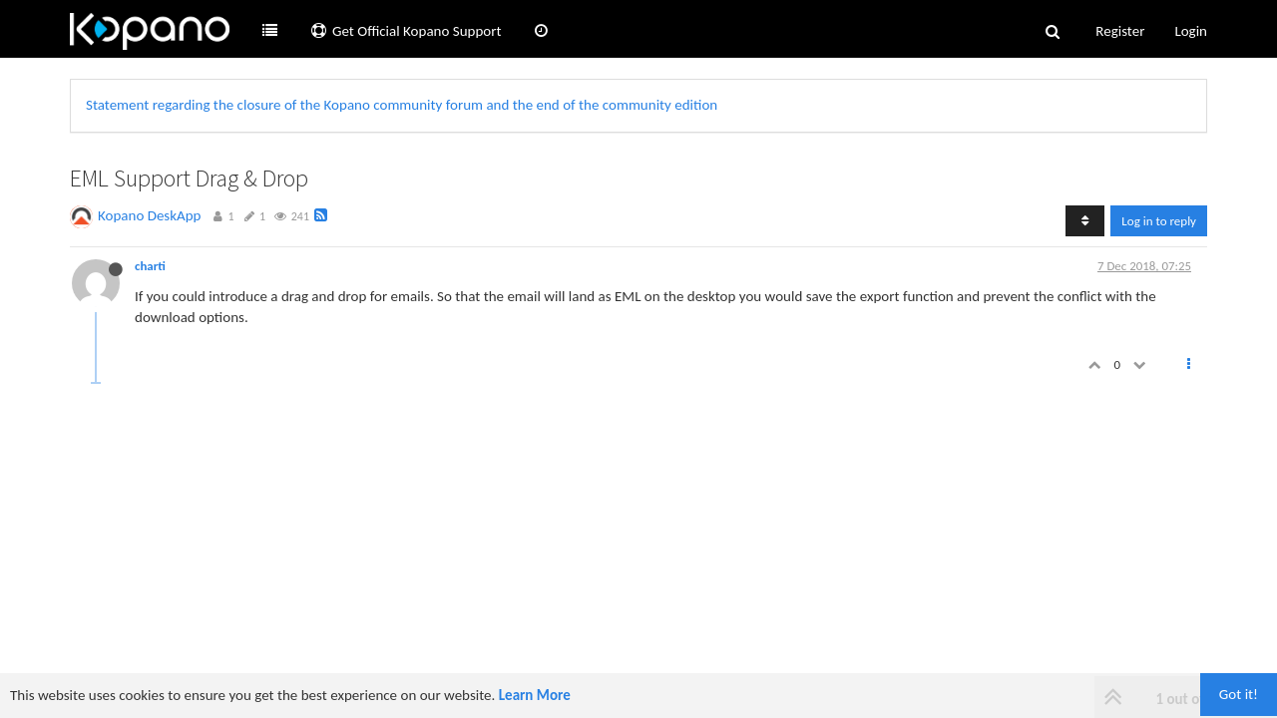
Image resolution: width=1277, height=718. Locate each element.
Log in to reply (1158, 220)
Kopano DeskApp (150, 215)
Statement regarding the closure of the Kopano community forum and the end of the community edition (401, 105)
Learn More (535, 695)
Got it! (1238, 694)
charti (150, 265)
